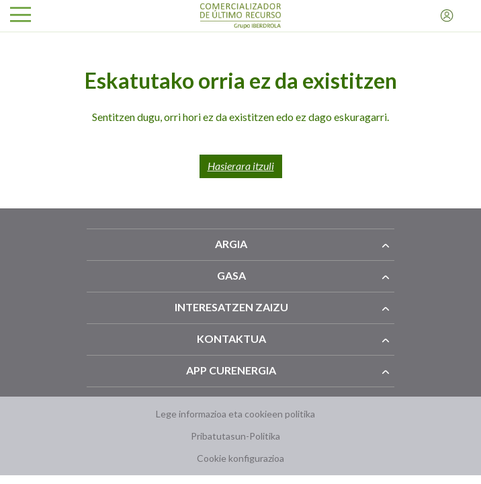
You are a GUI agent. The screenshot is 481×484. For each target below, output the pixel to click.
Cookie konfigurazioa (240, 458)
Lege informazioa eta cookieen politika (235, 413)
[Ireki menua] (20, 16)
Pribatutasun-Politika (235, 436)
